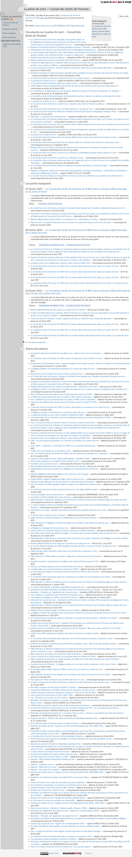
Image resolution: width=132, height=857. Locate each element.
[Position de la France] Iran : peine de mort (47, 790)
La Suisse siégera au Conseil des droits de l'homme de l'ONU (54, 569)
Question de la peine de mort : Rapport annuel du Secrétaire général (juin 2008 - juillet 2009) (67, 803)
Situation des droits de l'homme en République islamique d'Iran (56, 744)
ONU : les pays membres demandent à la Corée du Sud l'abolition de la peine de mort (64, 440)
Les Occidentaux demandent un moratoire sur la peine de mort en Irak (58, 785)
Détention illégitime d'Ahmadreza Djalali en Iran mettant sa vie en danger (59, 474)
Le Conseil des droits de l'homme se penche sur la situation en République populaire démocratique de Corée (73, 153)
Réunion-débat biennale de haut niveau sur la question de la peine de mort (60, 543)
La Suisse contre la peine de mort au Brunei (48, 515)
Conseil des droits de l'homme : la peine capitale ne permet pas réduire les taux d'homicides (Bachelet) (71, 68)
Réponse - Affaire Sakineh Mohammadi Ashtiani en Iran (53, 759)
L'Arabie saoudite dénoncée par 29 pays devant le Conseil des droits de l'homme (62, 482)
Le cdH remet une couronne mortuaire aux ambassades (53, 800)
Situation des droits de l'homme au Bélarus (48, 57)
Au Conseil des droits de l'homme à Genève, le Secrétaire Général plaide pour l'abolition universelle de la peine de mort (77, 208)
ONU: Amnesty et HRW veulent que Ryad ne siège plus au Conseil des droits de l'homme (66, 556)
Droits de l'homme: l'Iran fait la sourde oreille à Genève (52, 787)
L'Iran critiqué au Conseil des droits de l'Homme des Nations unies (57, 595)
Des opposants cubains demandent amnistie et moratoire (53, 839)
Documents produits (10, 29)
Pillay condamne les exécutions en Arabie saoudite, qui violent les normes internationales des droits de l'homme (75, 659)
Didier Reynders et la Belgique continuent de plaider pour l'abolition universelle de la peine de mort (70, 523)
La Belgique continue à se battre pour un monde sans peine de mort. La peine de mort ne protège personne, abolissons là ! (79, 389)
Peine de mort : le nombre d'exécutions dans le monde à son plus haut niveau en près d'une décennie (71, 222)
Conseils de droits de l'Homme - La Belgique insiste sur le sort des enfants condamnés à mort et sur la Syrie (73, 664)
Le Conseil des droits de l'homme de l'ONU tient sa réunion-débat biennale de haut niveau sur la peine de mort (74, 266)
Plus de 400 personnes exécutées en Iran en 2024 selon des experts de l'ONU (61, 394)
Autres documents (9, 37)
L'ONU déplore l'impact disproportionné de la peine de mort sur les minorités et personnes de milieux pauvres (74, 86)
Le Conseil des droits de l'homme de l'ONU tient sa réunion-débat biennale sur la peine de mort (101, 31)
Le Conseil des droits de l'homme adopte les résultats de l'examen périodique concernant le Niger (69, 165)
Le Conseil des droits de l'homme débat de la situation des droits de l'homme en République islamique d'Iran (73, 111)
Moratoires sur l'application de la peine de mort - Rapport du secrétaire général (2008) (65, 811)
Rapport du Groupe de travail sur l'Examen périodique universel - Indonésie (60, 47)
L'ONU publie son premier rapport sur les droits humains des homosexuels (60, 705)
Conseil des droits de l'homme (50, 204)
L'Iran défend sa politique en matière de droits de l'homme (54, 597)
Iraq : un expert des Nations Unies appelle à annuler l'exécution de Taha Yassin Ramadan (66, 831)
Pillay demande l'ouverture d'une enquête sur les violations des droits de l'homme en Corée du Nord (70, 674)
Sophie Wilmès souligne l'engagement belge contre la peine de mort (57, 479)
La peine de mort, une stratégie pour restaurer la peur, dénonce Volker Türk (60, 263)
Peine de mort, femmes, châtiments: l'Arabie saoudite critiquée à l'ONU (59, 808)
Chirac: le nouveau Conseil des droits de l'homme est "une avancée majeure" (61, 847)
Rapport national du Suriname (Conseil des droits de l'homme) (55, 60)
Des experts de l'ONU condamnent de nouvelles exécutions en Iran (57, 680)
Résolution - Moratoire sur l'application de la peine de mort (54, 592)
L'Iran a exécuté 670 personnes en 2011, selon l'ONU (52, 695)
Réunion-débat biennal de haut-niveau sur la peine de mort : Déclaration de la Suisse (64, 219)
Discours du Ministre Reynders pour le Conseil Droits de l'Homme (57, 566)
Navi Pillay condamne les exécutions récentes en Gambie (53, 687)
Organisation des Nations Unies (51, 245)
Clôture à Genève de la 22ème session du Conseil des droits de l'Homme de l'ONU (63, 656)
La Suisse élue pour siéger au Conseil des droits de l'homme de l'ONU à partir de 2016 (65, 572)
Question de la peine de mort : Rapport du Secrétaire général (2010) (58, 798)
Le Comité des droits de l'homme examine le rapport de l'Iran (55, 723)
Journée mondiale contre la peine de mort (47, 494)
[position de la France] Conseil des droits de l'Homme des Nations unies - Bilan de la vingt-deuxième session (73, 644)
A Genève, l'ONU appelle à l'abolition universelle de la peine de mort (57, 587)
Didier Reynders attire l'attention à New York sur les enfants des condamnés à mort (64, 551)
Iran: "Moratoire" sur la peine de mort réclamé (49, 697)
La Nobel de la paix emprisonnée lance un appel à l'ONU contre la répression (61, 397)
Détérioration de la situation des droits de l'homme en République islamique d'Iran (63, 50)
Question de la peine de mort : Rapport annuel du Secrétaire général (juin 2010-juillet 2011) (67, 726)
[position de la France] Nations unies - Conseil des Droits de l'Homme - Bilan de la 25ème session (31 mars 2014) (75, 628)
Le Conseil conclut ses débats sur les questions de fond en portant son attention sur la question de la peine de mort (76, 176)
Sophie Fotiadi (54, 853)
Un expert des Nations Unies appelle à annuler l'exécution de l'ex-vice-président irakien (65, 826)
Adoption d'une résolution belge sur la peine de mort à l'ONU (55, 610)
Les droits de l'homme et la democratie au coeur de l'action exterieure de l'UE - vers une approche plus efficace (75, 708)
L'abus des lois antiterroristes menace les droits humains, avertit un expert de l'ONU (64, 402)
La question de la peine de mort (43, 81)
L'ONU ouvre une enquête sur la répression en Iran (51, 451)
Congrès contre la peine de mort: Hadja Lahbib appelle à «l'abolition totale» (60, 458)
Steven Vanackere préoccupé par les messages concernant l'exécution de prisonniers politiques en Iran (71, 739)
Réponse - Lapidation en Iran (42, 764)
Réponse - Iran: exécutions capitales (45, 769)
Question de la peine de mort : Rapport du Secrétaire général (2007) (58, 823)
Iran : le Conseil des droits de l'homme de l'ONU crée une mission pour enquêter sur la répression (69, 453)
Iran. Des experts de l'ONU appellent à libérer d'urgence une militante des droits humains (66, 484)
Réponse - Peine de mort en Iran (43, 767)
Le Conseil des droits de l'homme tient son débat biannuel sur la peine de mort (62, 109)
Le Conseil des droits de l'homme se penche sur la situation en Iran (57, 158)
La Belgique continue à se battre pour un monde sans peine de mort (58, 412)
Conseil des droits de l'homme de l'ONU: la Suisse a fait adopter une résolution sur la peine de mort (70, 407)
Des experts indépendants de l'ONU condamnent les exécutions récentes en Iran (63, 690)
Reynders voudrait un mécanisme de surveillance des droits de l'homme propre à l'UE (64, 561)
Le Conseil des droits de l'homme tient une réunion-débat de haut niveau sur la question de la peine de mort (73, 137)
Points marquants (9, 33)
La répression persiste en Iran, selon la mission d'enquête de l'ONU (57, 415)
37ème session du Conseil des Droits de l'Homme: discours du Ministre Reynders (63, 530)
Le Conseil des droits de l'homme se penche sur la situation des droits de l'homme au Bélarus (67, 104)
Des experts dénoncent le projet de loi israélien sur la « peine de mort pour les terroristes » (66, 353)
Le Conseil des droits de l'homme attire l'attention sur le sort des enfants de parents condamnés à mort (71, 638)
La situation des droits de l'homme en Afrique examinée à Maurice (57, 736)
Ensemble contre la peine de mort (44, 464)
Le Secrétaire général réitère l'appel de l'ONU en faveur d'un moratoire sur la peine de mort (66, 669)
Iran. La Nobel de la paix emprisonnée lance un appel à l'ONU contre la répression (63, 399)
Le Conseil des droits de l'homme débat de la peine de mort (54, 83)
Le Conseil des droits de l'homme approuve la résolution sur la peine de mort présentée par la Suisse (70, 577)
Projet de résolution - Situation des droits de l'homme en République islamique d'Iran (64, 718)
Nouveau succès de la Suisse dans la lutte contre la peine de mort (56, 374)
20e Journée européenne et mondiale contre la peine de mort (55, 461)
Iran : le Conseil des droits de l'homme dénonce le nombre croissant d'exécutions (63, 422)
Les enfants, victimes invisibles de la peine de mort (50, 497)
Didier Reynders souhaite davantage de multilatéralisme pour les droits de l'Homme (64, 518)
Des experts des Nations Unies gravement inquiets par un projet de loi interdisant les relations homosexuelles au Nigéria (78, 818)
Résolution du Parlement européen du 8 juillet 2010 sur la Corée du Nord (60, 777)
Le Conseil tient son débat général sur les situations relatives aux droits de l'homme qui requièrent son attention (75, 91)
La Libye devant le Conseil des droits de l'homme (50, 751)
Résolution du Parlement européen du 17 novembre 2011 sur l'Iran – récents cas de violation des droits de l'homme (77, 713)
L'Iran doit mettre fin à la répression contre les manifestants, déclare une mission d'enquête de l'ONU (70, 417)
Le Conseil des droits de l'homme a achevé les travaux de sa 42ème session (60, 78)
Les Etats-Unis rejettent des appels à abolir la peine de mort (54, 754)
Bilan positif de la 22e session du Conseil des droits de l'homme (56, 654)
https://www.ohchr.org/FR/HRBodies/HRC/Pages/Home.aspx (60, 26)
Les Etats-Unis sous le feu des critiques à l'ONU (49, 757)
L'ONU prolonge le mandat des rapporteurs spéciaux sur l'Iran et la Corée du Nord (63, 692)
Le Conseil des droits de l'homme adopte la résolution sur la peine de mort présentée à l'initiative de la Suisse (74, 618)
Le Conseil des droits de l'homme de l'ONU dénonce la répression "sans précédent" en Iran (66, 358)
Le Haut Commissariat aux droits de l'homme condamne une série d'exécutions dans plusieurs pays (70, 682)
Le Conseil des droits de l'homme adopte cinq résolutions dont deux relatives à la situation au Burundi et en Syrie (75, 96)
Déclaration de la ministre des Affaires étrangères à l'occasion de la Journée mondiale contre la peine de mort (74, 533)
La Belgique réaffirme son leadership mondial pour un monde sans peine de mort (62, 369)
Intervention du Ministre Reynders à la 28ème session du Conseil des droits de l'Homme (65, 590)
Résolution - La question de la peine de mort (48, 117)
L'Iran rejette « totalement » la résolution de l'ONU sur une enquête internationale (63, 446)
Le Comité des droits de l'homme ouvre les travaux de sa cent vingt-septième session (64, 489)
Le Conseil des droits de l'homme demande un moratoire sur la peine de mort (61, 836)
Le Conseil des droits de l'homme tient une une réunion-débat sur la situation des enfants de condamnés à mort (75, 142)
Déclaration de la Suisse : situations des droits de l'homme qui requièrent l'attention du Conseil (68, 510)
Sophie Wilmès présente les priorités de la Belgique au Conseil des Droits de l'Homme (64, 469)
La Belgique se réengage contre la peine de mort (49, 528)
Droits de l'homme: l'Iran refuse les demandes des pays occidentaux (57, 782)
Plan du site (123, 16)
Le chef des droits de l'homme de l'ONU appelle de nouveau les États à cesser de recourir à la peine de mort (73, 546)
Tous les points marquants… (36, 342)
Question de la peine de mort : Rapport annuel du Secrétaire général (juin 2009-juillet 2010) (67, 772)
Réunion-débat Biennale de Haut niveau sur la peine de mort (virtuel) (58, 310)
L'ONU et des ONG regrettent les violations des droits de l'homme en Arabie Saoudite (64, 633)
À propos (88, 853)
